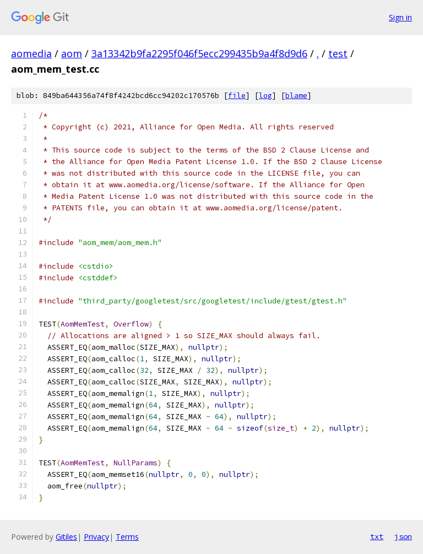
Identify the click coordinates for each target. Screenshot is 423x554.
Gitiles (66, 536)
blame (296, 95)
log (265, 95)
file (237, 95)
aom (71, 53)
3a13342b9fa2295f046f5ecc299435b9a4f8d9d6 (199, 53)
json (403, 536)
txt (376, 536)
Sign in (400, 17)
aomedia (31, 53)
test (338, 53)
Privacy (96, 536)
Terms (127, 536)
